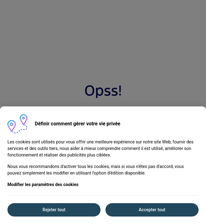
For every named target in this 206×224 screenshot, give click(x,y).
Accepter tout (152, 209)
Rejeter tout (54, 209)
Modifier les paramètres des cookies (42, 184)
